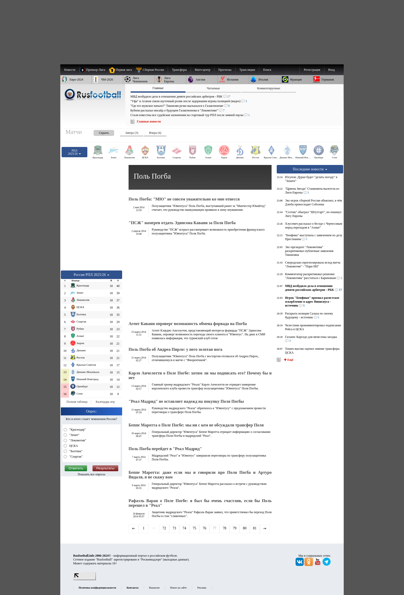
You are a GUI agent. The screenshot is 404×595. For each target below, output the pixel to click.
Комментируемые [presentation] (268, 88)
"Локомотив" (77, 440)
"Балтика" (75, 451)
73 (174, 528)
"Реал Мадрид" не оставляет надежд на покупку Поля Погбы (186, 401)
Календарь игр (105, 402)
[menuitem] (152, 69)
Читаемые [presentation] (213, 88)
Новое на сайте (178, 587)
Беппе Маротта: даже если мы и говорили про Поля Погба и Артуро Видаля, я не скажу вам (200, 474)
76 (204, 528)
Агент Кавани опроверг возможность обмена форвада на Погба (188, 323)
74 (184, 528)
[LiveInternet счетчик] (84, 579)
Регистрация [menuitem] (312, 70)
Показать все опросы (91, 474)
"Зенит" (74, 435)
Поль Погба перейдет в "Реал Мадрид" (165, 449)
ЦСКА (73, 446)
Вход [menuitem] (331, 70)
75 (194, 528)
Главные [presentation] (158, 88)
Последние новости (310, 169)
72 (164, 528)
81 (255, 528)
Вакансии (154, 587)
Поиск (267, 70)
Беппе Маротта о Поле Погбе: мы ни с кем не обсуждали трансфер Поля (196, 425)
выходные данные (176, 559)
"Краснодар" (77, 429)
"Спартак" (76, 456)
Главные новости (149, 121)
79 (235, 528)
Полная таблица (76, 402)
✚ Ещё (288, 360)
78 (224, 528)
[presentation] (98, 132)
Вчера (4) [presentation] (155, 133)
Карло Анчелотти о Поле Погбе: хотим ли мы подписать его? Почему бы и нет (200, 375)
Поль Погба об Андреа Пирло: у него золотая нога (175, 349)
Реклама (201, 587)
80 (245, 528)
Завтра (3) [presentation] (131, 133)
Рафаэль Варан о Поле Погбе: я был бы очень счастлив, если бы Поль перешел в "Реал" (200, 502)
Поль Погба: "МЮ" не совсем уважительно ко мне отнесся (184, 199)
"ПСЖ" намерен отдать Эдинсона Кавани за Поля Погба (182, 223)
